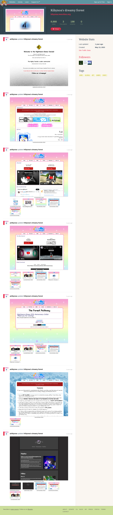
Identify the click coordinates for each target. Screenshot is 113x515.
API (86, 509)
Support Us (35, 2)
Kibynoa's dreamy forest (33, 39)
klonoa (87, 75)
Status (97, 509)
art (93, 75)
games (98, 75)
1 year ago (69, 39)
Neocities (6, 509)
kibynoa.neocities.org (61, 14)
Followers (84, 57)
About (65, 509)
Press (91, 509)
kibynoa (13, 39)
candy (105, 75)
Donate (71, 509)
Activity (20, 2)
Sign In (109, 2)
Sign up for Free (99, 2)
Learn (27, 2)
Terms (103, 509)
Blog (81, 509)
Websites (12, 2)
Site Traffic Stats (85, 50)
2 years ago (69, 223)
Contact (66, 511)
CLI (77, 509)
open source (15, 509)
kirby (81, 75)
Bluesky (30, 509)
